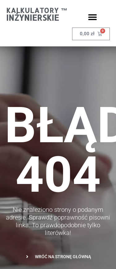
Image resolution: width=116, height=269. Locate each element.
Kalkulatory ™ (37, 10)
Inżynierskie (32, 17)
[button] (93, 17)
